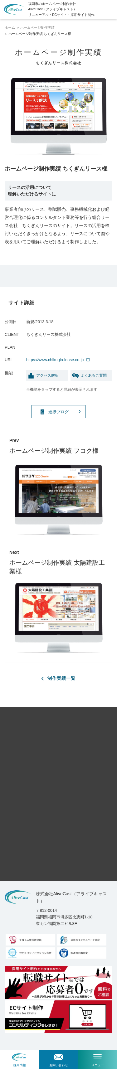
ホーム (10, 27)
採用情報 (19, 1065)
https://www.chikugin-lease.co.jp (55, 359)
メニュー (97, 1065)
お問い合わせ (58, 1065)
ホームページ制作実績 (37, 27)
